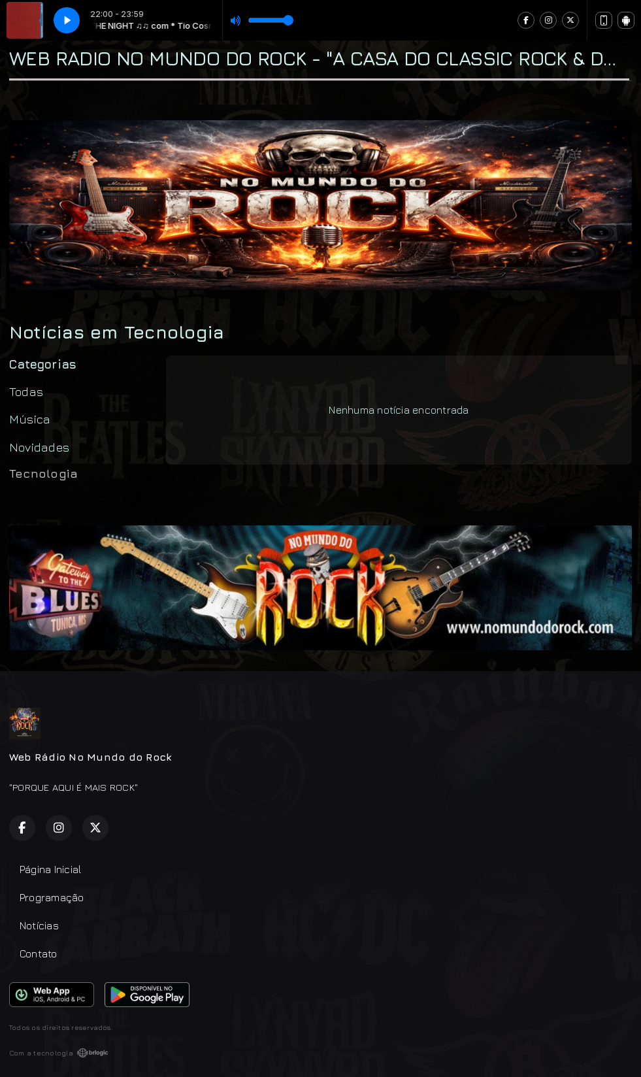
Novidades (39, 447)
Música (29, 419)
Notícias (39, 925)
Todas (26, 391)
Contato (39, 953)
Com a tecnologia (58, 1052)
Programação (52, 897)
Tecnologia (43, 473)
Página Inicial (50, 869)
